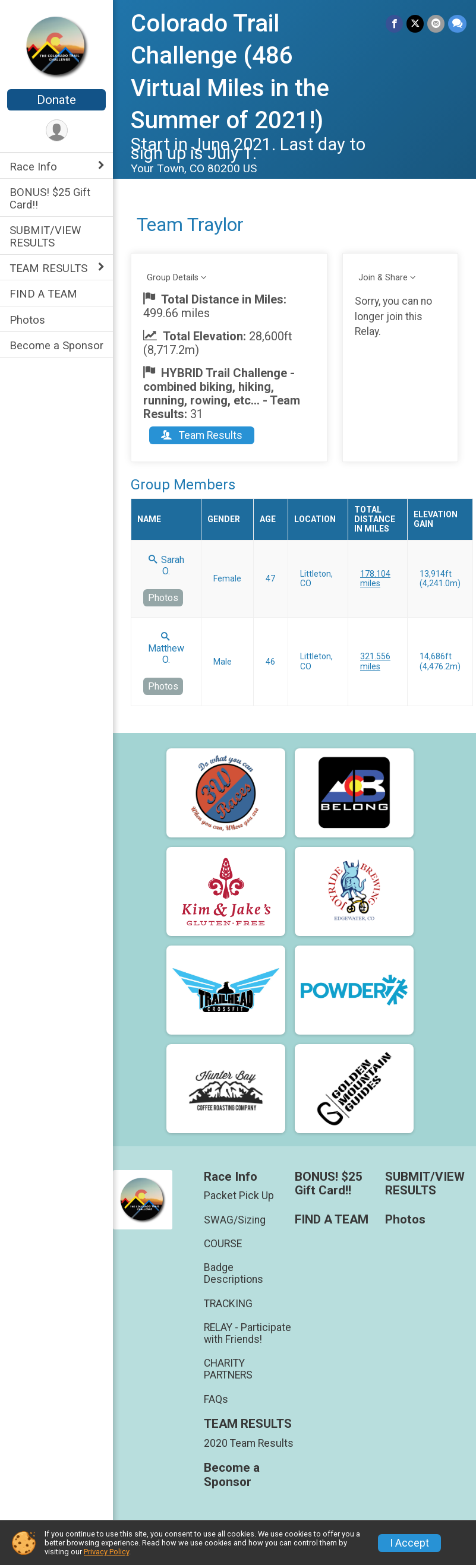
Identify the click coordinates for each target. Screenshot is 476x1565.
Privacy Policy (106, 1551)
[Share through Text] (457, 23)
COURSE (223, 1244)
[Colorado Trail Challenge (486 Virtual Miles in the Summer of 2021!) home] (57, 45)
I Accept (409, 1543)
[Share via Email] (436, 23)
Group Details (172, 278)
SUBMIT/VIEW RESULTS (45, 236)
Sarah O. (166, 565)
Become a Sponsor (56, 345)
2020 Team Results (249, 1443)
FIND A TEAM (43, 293)
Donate (56, 100)
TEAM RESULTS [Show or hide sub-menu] (48, 268)
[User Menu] (57, 130)
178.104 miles (375, 578)
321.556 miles (375, 661)
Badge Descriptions (233, 1273)
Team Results (201, 435)
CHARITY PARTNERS (228, 1369)
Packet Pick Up (239, 1196)
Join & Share (383, 278)
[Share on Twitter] (415, 23)
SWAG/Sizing (235, 1220)
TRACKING (228, 1304)
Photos (27, 320)
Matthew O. (166, 648)
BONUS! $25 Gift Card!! (50, 198)
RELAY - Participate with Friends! (247, 1333)
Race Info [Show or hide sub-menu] (33, 166)
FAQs (216, 1399)
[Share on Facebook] (394, 23)
